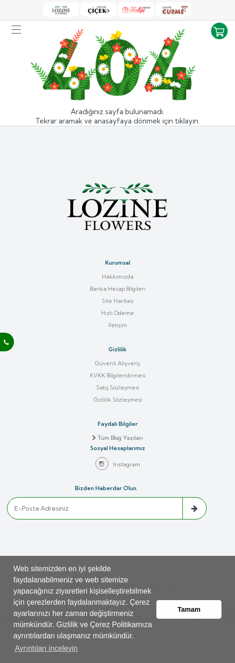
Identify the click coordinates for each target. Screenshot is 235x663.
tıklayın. (187, 120)
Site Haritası (118, 300)
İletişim (117, 324)
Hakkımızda (118, 276)
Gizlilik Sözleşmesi (118, 399)
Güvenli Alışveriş (117, 363)
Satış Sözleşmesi (117, 387)
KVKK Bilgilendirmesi (118, 375)
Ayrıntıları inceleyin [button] (46, 648)
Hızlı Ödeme (117, 312)
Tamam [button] (189, 609)
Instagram (117, 463)
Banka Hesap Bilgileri (118, 288)
